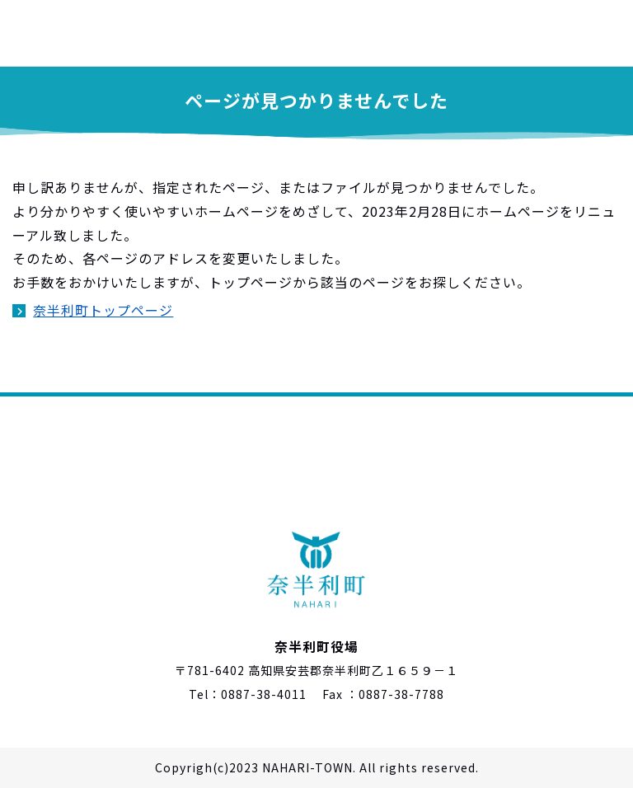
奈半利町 (82, 33)
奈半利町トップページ (103, 310)
